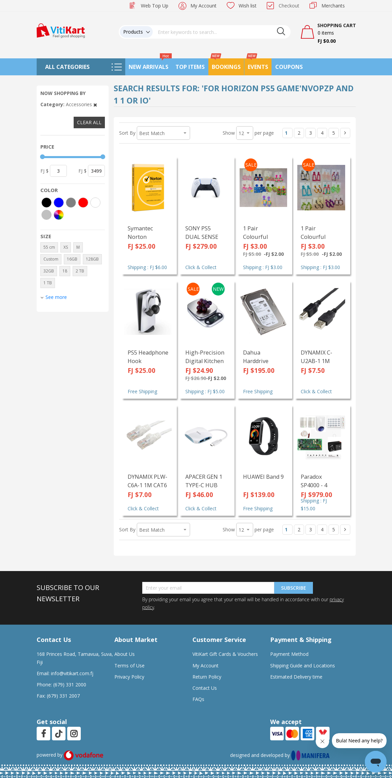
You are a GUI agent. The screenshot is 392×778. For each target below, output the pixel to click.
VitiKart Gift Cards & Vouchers (225, 654)
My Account (203, 5)
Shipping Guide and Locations (302, 665)
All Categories (67, 67)
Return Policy (206, 676)
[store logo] (61, 30)
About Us (124, 654)
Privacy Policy (129, 676)
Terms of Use (129, 665)
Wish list (248, 5)
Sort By (127, 133)
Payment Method (289, 654)
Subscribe (293, 588)
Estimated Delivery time (296, 676)
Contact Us (204, 688)
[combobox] (222, 32)
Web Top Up (154, 5)
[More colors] (59, 215)
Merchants (333, 5)
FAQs (198, 699)
